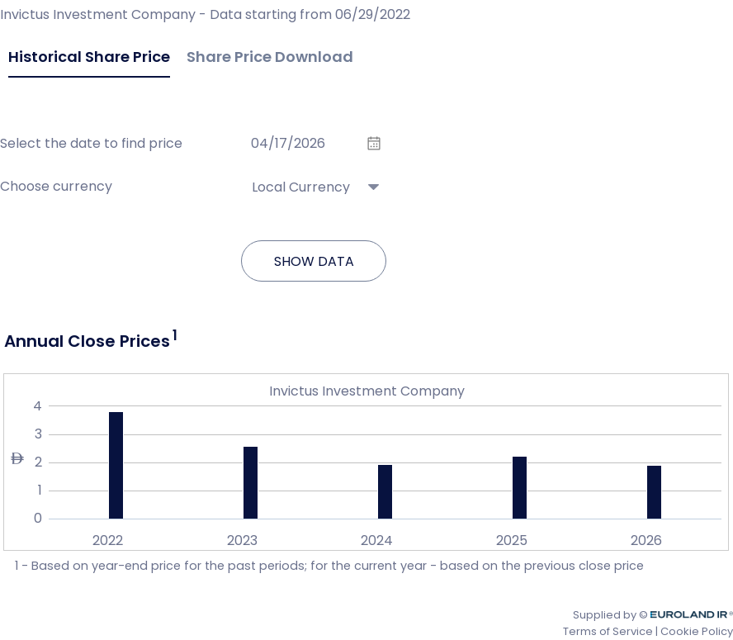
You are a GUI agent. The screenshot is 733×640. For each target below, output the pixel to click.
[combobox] (313, 177)
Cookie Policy (696, 631)
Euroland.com (695, 615)
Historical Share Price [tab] (89, 56)
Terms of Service (608, 631)
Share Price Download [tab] (270, 56)
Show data (314, 261)
